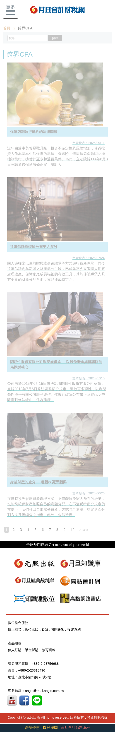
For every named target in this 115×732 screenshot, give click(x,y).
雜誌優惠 (32, 728)
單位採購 (31, 650)
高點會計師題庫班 (75, 728)
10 (72, 530)
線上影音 (15, 629)
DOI (45, 629)
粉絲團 (50, 728)
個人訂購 (15, 650)
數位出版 (31, 629)
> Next (83, 530)
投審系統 (74, 629)
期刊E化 (57, 629)
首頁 (6, 28)
